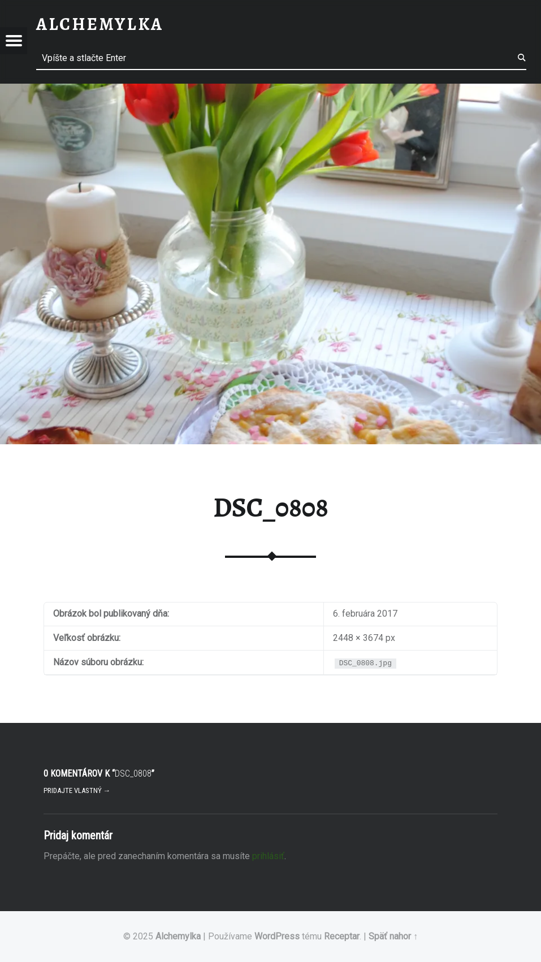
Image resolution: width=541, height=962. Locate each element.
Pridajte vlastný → (77, 790)
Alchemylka (178, 936)
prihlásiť (268, 856)
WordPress (277, 936)
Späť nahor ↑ (393, 936)
